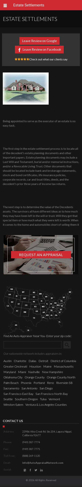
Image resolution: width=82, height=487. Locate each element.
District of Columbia (63, 361)
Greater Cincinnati (15, 366)
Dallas (32, 361)
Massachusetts (64, 366)
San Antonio (29, 388)
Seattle (8, 399)
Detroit (43, 361)
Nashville (34, 372)
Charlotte (20, 361)
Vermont (54, 399)
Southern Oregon (26, 399)
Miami (22, 372)
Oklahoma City (13, 377)
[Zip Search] (33, 344)
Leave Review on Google (39, 41)
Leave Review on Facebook (41, 49)
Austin (8, 361)
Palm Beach (11, 382)
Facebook (30, 470)
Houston (35, 366)
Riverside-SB (64, 382)
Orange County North (61, 377)
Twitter (35, 470)
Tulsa (43, 399)
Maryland (10, 372)
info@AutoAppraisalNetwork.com (42, 462)
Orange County (35, 377)
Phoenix (26, 382)
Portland (39, 382)
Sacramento (11, 388)
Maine (47, 366)
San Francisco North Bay (52, 393)
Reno (50, 382)
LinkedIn (41, 470)
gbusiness (24, 470)
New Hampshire (52, 372)
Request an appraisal (41, 254)
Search (68, 344)
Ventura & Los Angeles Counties (46, 404)
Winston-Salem (13, 404)
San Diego (46, 388)
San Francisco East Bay (18, 393)
